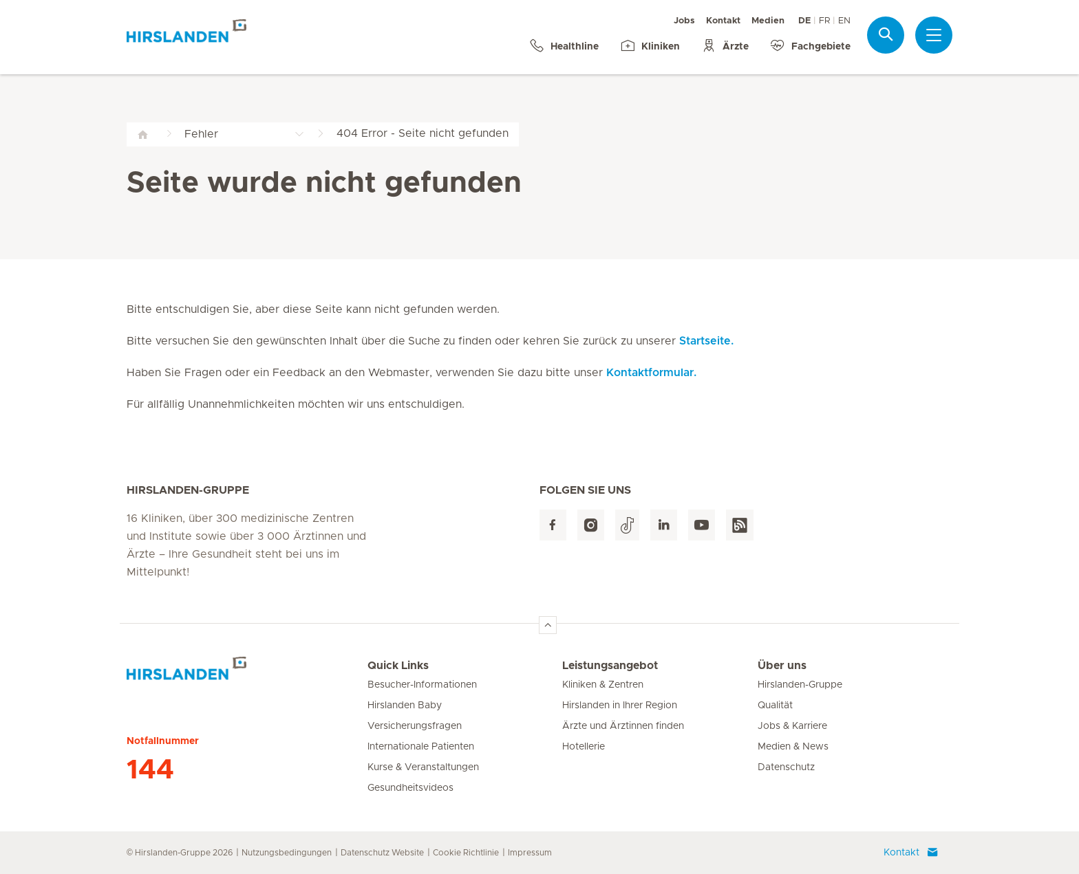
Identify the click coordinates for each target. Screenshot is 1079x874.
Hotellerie (583, 747)
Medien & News (793, 747)
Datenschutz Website (382, 853)
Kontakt (723, 21)
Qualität (775, 705)
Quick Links (398, 665)
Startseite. (706, 341)
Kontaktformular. (651, 372)
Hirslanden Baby (404, 705)
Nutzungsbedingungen (287, 853)
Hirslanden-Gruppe (800, 685)
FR (824, 21)
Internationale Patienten (420, 747)
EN (844, 21)
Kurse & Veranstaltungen (423, 767)
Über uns (782, 665)
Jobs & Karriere (792, 726)
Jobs (684, 21)
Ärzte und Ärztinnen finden (623, 726)
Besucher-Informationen (422, 685)
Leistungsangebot (610, 665)
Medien (767, 21)
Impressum (530, 853)
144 (150, 770)
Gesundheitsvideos (410, 788)
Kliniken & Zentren (602, 685)
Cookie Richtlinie (466, 853)
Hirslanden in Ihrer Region (619, 705)
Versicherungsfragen (414, 726)
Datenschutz (786, 767)
